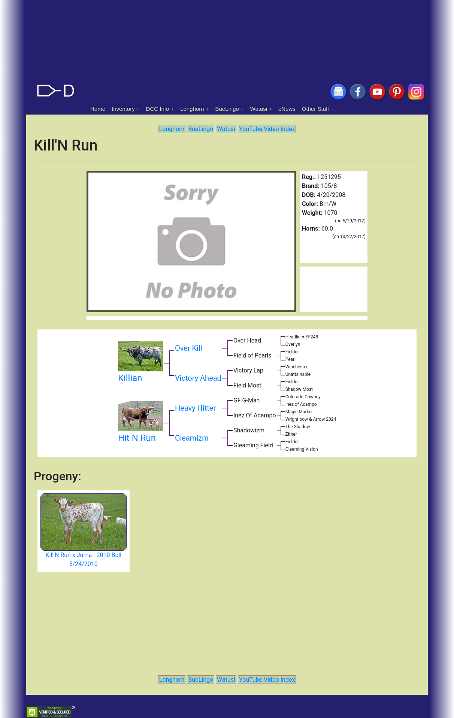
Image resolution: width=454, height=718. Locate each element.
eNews (287, 109)
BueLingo (227, 109)
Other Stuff (315, 109)
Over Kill (188, 348)
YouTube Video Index (267, 129)
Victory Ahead (198, 378)
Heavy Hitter (195, 408)
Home (97, 109)
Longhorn (192, 109)
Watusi (258, 109)
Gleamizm (192, 437)
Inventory (123, 109)
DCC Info (157, 109)
